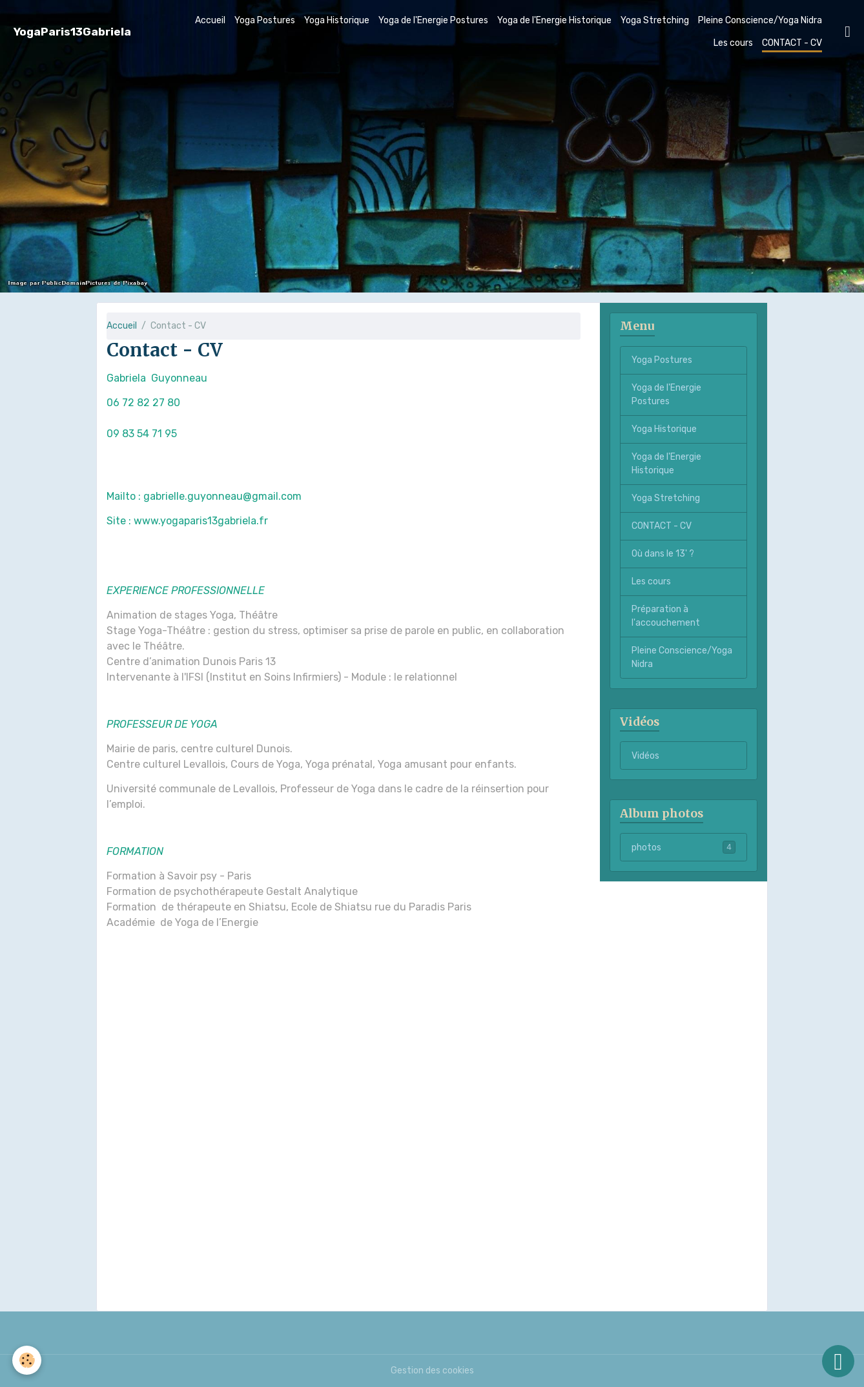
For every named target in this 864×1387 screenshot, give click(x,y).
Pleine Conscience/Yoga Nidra (760, 20)
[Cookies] (27, 1360)
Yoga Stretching (655, 20)
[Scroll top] (838, 1361)
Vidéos (645, 755)
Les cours (733, 42)
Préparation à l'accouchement (666, 616)
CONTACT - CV (792, 42)
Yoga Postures (264, 20)
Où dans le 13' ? (663, 553)
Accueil (210, 20)
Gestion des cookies (432, 1370)
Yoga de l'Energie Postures (433, 20)
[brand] (72, 32)
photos (683, 847)
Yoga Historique (336, 20)
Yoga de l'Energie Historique (554, 20)
